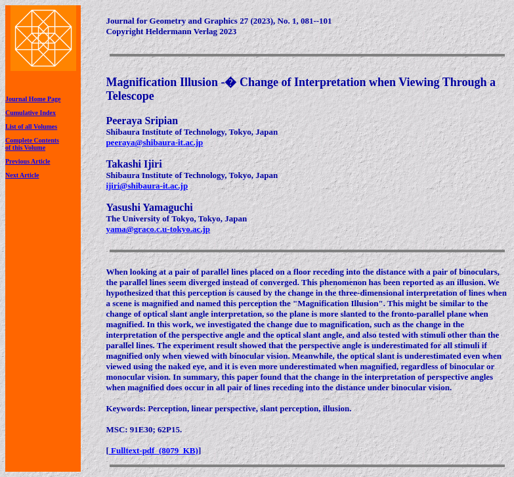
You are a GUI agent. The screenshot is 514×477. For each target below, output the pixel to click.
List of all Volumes (31, 126)
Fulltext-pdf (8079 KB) (153, 450)
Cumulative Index (30, 112)
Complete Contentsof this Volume (32, 144)
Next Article (22, 175)
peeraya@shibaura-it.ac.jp (154, 142)
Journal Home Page (32, 98)
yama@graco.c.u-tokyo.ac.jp (158, 229)
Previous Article (27, 161)
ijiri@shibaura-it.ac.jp (147, 186)
